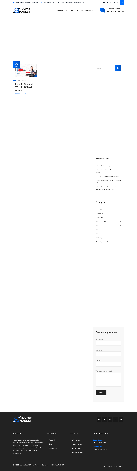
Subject (108, 363)
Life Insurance (76, 440)
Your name (108, 342)
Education (101, 218)
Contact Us (53, 448)
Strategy (100, 238)
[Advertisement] (110, 115)
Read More (19, 94)
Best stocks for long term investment (109, 166)
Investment (22, 80)
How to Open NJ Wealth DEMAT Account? (24, 87)
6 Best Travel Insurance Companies (108, 176)
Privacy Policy (118, 466)
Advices (100, 210)
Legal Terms (107, 466)
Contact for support (115, 11)
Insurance (59, 10)
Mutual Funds (76, 448)
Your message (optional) (108, 378)
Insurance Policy (102, 222)
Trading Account (103, 242)
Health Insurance (77, 444)
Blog (50, 444)
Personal (100, 230)
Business (100, 214)
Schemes (100, 234)
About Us (52, 440)
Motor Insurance (72, 10)
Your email (108, 352)
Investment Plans (87, 10)
